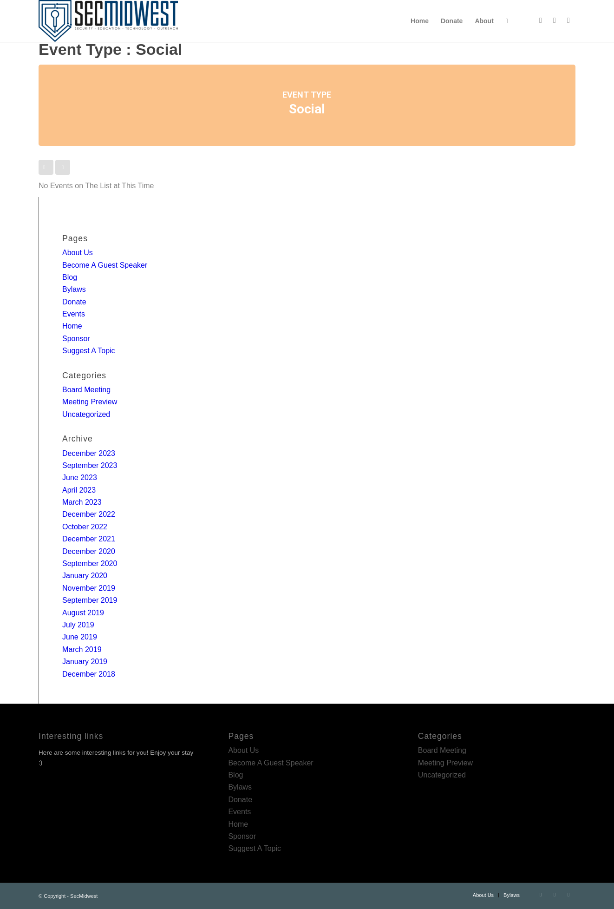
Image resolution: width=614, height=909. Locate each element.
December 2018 (88, 674)
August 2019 (83, 613)
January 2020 (84, 576)
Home (72, 326)
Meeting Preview (89, 402)
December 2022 (88, 514)
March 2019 (82, 649)
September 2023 (89, 465)
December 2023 (88, 453)
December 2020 (88, 551)
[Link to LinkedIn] (555, 20)
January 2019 (84, 661)
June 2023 (79, 477)
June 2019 (79, 637)
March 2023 (82, 502)
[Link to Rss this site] (568, 20)
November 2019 (88, 588)
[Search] (507, 21)
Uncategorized (86, 414)
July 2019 (78, 625)
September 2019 (89, 600)
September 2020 (89, 563)
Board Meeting (86, 390)
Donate (74, 302)
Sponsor (76, 339)
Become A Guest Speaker (104, 265)
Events (73, 314)
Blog (69, 277)
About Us (77, 253)
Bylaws (74, 289)
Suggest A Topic (88, 351)
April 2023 (79, 490)
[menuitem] (420, 21)
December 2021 (88, 539)
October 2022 (84, 527)
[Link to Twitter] (541, 20)
